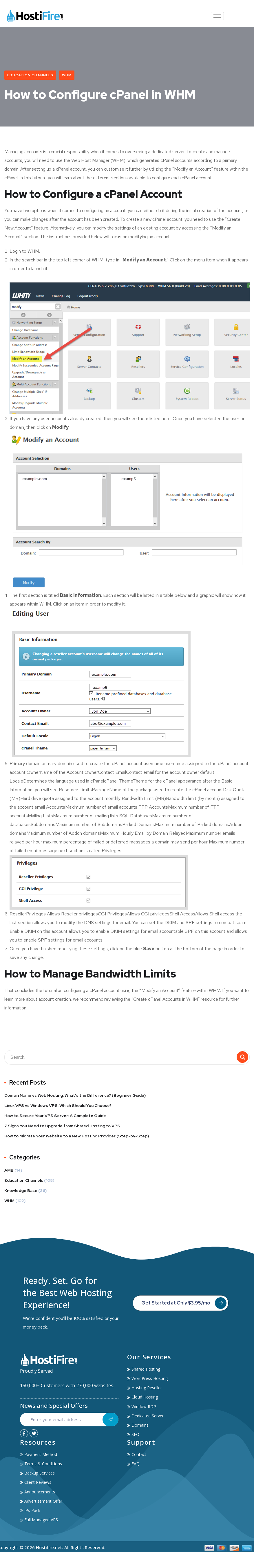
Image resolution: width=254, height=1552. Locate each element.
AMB (9, 1171)
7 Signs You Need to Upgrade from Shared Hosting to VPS (62, 1127)
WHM (67, 75)
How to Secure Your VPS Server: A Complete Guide (55, 1116)
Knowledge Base (20, 1191)
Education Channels (30, 75)
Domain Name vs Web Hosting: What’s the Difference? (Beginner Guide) (75, 1096)
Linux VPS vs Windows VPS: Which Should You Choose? (58, 1106)
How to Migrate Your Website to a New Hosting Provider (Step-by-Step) (76, 1137)
